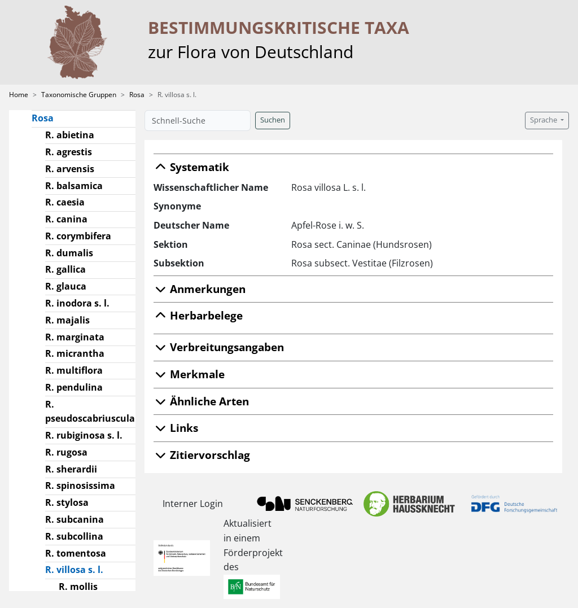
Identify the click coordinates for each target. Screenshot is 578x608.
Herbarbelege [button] (198, 315)
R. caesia (65, 202)
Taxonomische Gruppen (78, 94)
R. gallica (65, 269)
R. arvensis (69, 169)
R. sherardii (71, 469)
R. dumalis (69, 253)
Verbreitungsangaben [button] (219, 347)
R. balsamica (74, 186)
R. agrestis (68, 152)
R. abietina (69, 135)
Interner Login (193, 503)
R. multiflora (74, 370)
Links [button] (176, 427)
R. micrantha (74, 353)
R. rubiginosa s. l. (83, 435)
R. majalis (67, 320)
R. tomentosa (75, 553)
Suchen (272, 120)
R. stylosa (67, 502)
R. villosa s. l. (78, 569)
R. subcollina (74, 536)
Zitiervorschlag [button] (202, 454)
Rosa (136, 94)
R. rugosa (66, 452)
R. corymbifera (78, 236)
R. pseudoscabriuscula (90, 411)
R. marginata (74, 337)
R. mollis (78, 586)
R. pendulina (74, 387)
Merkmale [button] (189, 374)
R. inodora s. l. (77, 303)
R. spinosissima (80, 485)
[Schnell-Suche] (197, 120)
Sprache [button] (544, 120)
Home (18, 94)
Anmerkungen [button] (200, 288)
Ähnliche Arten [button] (201, 401)
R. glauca (65, 286)
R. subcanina (74, 519)
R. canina (66, 219)
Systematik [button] (191, 166)
